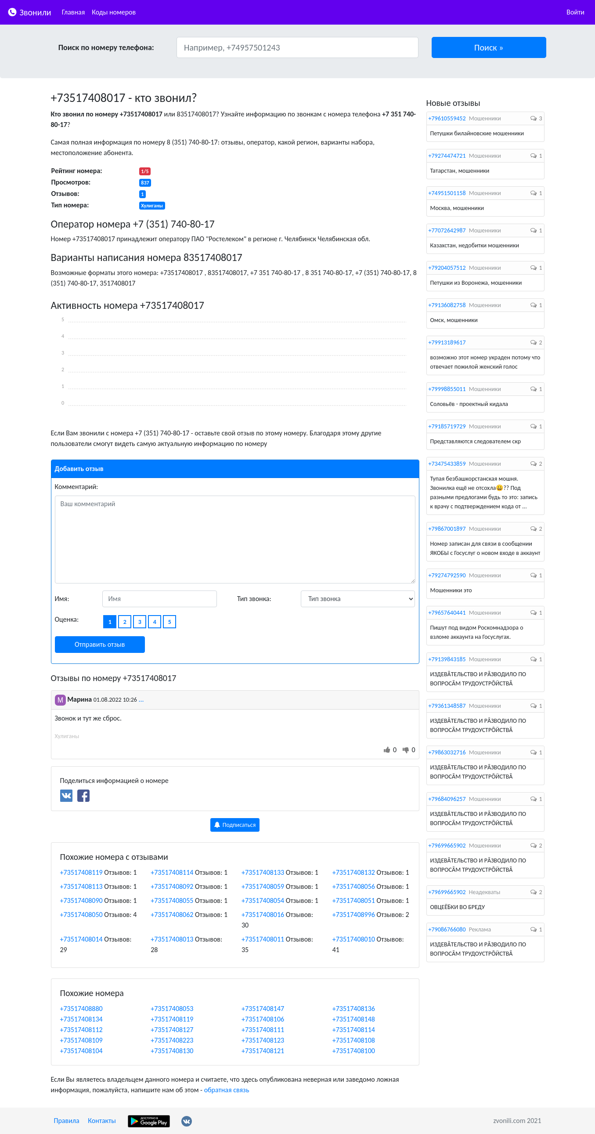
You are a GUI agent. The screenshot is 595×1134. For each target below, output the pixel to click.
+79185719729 (447, 426)
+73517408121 (263, 1051)
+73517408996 (353, 914)
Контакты (102, 1120)
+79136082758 (447, 305)
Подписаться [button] (235, 825)
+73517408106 (263, 1019)
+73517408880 (81, 1008)
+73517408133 (263, 872)
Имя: (62, 598)
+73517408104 (81, 1051)
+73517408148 (353, 1019)
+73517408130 (172, 1051)
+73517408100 (353, 1051)
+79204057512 (447, 268)
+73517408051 (353, 900)
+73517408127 (172, 1029)
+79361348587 (447, 706)
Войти (575, 12)
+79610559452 (447, 118)
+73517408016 (263, 914)
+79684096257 (447, 799)
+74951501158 (447, 193)
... (141, 699)
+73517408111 (263, 1029)
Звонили (29, 12)
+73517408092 (172, 886)
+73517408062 (172, 914)
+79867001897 (447, 529)
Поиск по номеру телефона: (106, 47)
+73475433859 (447, 463)
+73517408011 (263, 939)
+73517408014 (81, 939)
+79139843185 (447, 659)
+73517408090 (81, 900)
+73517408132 (353, 872)
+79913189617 (447, 342)
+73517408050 (81, 914)
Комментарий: (76, 486)
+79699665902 (447, 845)
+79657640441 (447, 612)
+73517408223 (172, 1040)
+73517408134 (81, 1019)
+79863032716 (447, 752)
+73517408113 (81, 886)
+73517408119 (81, 872)
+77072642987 (447, 230)
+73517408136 (353, 1008)
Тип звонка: (254, 598)
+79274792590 (447, 575)
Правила (66, 1120)
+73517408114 (172, 872)
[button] (489, 47)
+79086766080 (447, 929)
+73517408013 (172, 939)
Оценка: (67, 619)
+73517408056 (353, 886)
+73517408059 (263, 886)
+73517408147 (263, 1008)
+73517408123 (263, 1040)
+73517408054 (263, 900)
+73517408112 (81, 1029)
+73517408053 (172, 1008)
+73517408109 (81, 1040)
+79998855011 (447, 389)
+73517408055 (172, 900)
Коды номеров (114, 12)
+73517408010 (353, 939)
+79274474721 (447, 155)
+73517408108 (353, 1040)
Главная (73, 12)
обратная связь (226, 1090)
